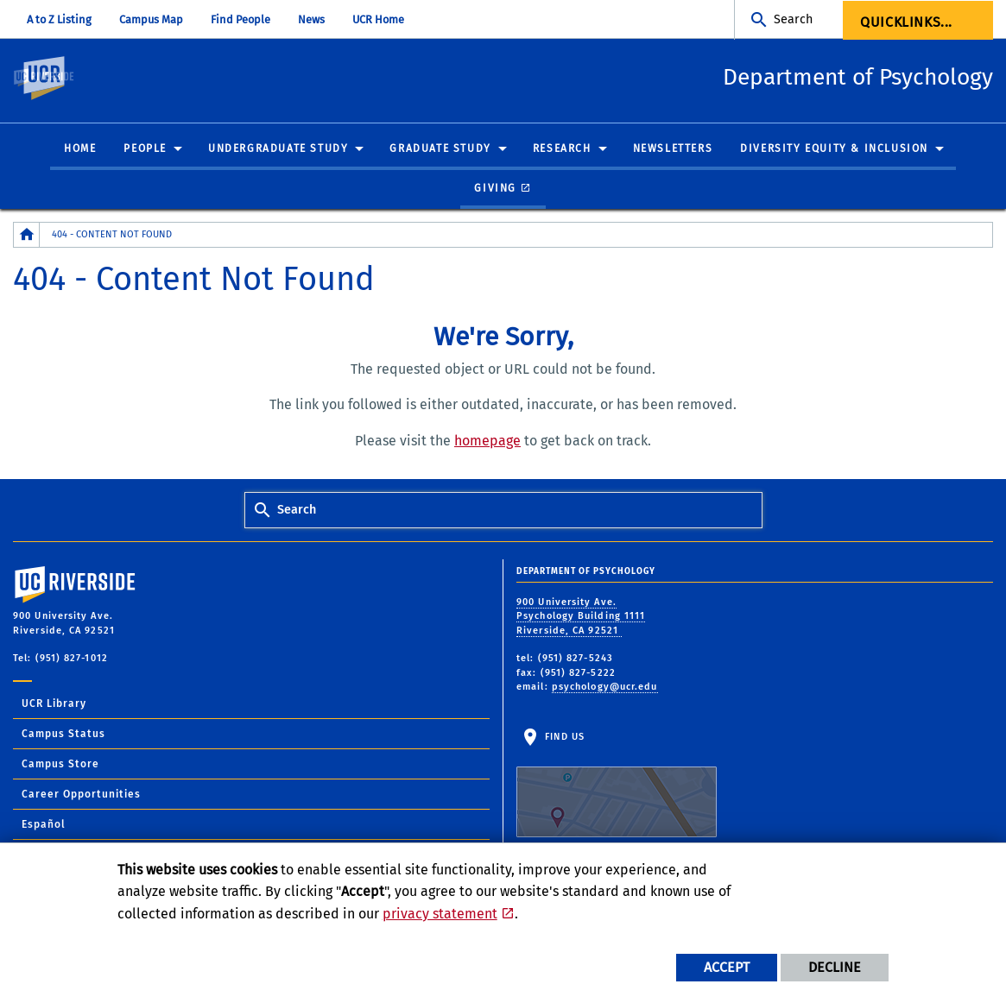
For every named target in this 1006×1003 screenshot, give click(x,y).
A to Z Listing (59, 19)
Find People (240, 19)
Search (793, 19)
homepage (487, 441)
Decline (834, 967)
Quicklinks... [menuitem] (906, 22)
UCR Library (54, 703)
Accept (727, 967)
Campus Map (151, 19)
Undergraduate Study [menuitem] (278, 149)
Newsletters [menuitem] (673, 149)
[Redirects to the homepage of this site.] (27, 235)
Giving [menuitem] (495, 188)
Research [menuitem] (562, 149)
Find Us (616, 784)
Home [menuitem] (80, 149)
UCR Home (378, 19)
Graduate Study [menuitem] (439, 149)
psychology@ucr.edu (605, 687)
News (311, 19)
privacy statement (440, 913)
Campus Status (63, 734)
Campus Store (60, 764)
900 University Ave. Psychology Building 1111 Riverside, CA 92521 (580, 616)
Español (44, 824)
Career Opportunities (81, 794)
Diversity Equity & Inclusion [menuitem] (834, 149)
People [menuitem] (145, 149)
